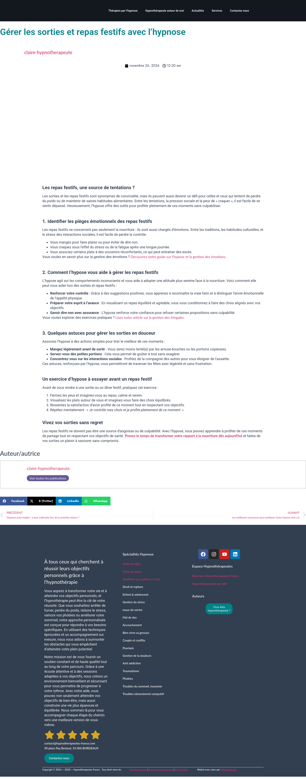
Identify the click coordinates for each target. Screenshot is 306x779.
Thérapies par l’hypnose (123, 10)
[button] (13, 501)
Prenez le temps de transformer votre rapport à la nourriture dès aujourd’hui (183, 436)
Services (217, 10)
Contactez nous (239, 10)
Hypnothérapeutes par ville (209, 583)
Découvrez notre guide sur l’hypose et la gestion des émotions (177, 257)
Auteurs (198, 596)
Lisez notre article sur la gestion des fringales (149, 317)
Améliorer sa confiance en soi (141, 579)
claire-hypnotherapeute (48, 468)
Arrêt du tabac (132, 564)
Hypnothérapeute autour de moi (164, 10)
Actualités (198, 10)
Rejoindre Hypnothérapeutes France (215, 576)
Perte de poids (132, 571)
